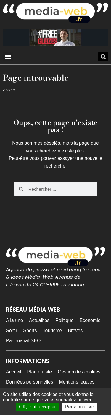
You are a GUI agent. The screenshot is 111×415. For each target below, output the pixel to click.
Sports (30, 330)
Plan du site (39, 371)
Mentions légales (76, 381)
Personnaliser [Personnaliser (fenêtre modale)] (79, 406)
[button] (8, 56)
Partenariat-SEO (23, 340)
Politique (64, 320)
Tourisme (52, 330)
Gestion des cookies (79, 371)
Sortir (11, 330)
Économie (90, 320)
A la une (14, 320)
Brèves (75, 330)
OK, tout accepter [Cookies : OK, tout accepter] (37, 406)
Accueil (9, 90)
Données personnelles (29, 381)
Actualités (39, 320)
